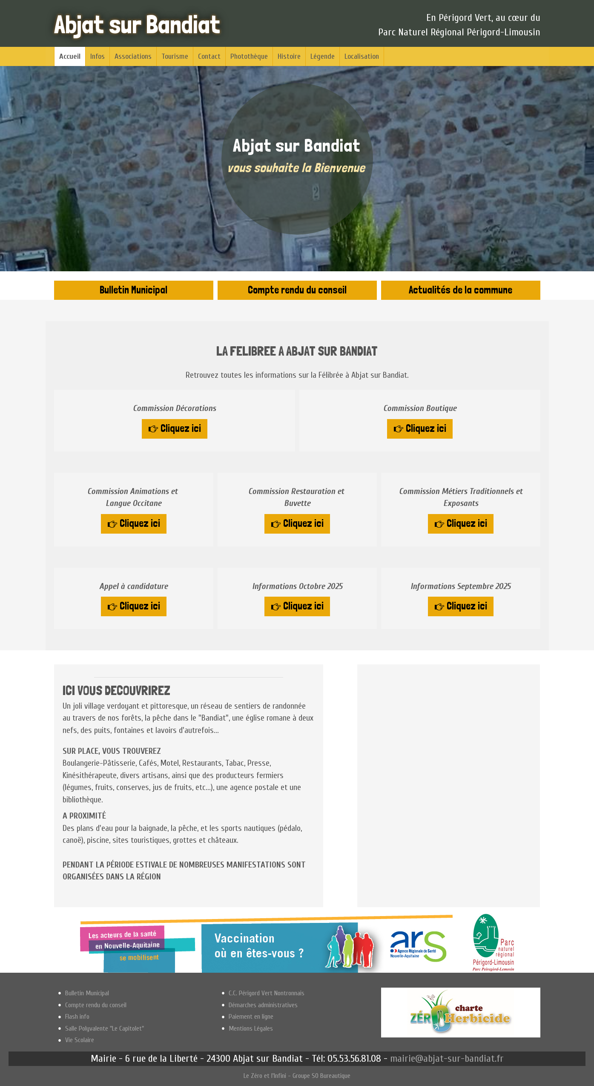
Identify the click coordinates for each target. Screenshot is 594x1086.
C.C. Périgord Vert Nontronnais (266, 993)
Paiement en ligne (251, 1016)
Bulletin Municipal (133, 290)
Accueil (69, 56)
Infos (97, 56)
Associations (133, 56)
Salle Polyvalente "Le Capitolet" (104, 1028)
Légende (322, 56)
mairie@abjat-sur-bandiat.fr (447, 1058)
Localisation (361, 56)
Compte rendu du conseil (297, 290)
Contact (209, 56)
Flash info (77, 1016)
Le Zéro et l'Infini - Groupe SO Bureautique (297, 1076)
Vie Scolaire (79, 1040)
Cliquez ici (179, 428)
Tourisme (174, 56)
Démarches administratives (263, 1005)
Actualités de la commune (460, 290)
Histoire (289, 56)
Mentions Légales (251, 1028)
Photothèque (249, 56)
